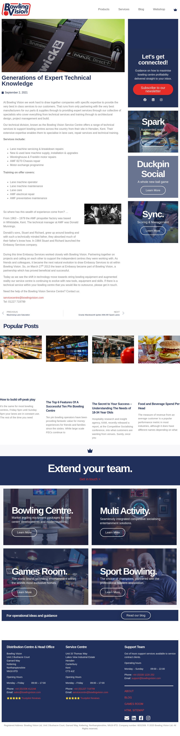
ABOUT (129, 691)
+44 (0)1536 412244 (25, 688)
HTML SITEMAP (134, 710)
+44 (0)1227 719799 (84, 688)
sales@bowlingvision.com (27, 692)
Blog (141, 9)
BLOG (128, 697)
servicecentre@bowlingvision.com (23, 297)
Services (123, 9)
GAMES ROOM (133, 704)
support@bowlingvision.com (146, 678)
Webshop (159, 9)
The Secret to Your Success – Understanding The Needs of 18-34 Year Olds (112, 408)
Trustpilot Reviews (31, 698)
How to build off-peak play (17, 399)
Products (103, 9)
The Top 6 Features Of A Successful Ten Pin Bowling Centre (65, 406)
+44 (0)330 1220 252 (143, 674)
